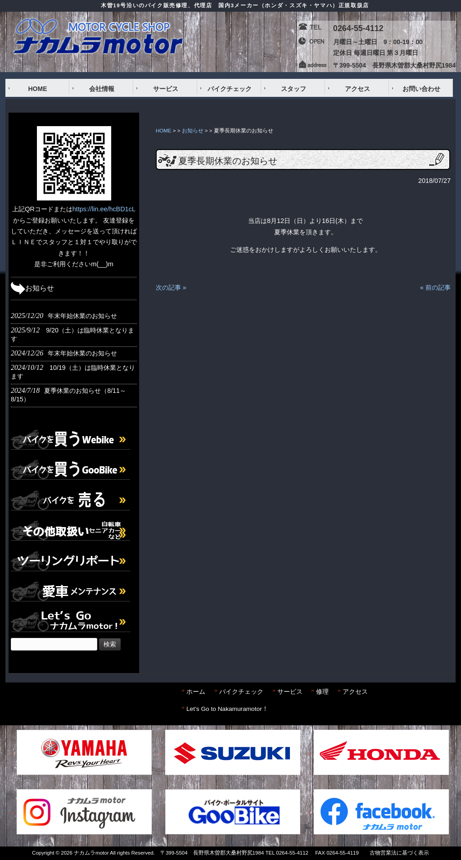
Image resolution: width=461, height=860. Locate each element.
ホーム (195, 691)
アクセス (355, 691)
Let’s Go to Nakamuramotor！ (227, 708)
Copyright (43, 852)
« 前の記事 (435, 287)
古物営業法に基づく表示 (399, 852)
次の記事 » (171, 287)
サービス (290, 691)
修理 (322, 691)
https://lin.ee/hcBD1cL (104, 209)
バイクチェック (241, 691)
